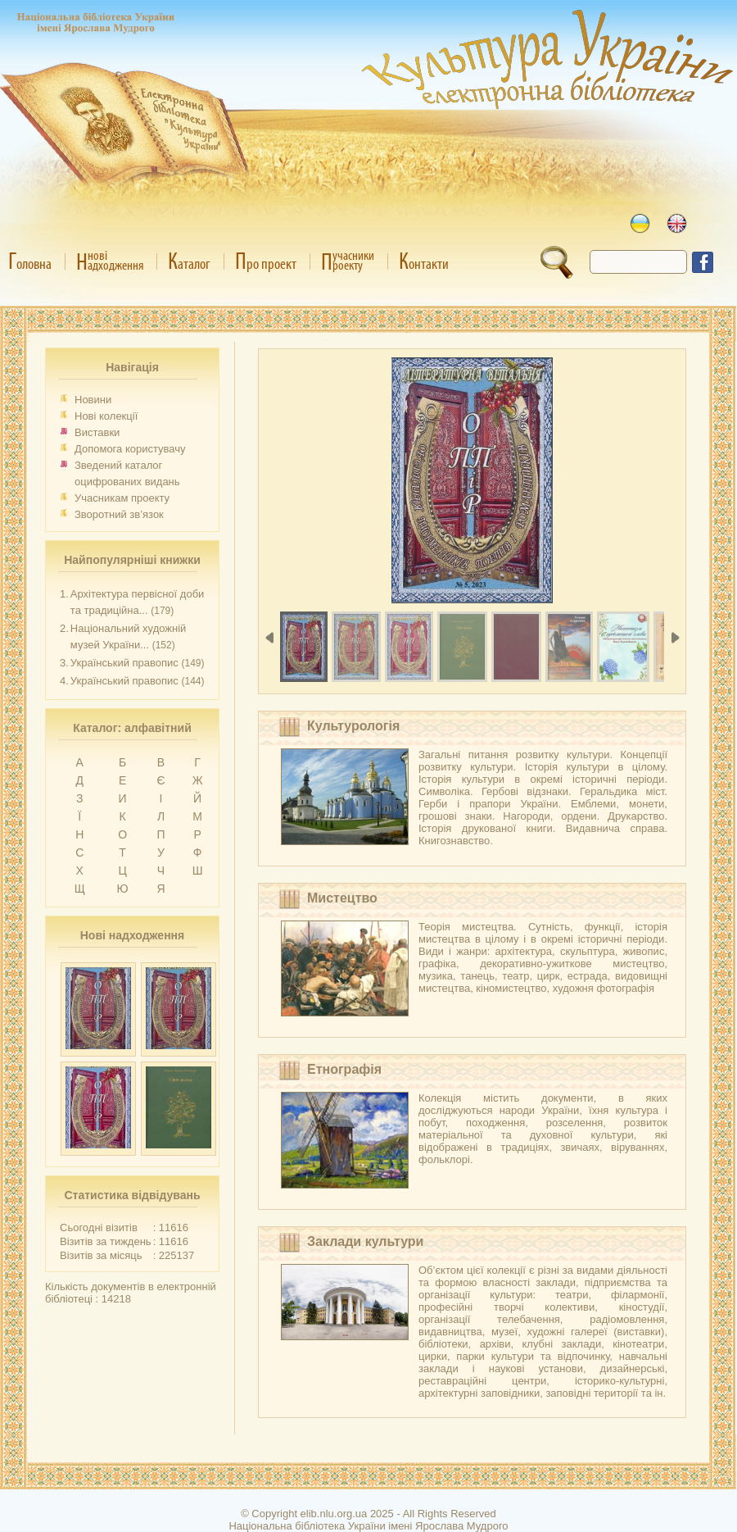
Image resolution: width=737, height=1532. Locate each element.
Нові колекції (106, 416)
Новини (93, 399)
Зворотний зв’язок (119, 514)
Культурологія (353, 726)
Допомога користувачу (130, 449)
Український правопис (124, 663)
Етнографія (344, 1069)
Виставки (97, 432)
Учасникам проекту (122, 498)
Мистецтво (342, 898)
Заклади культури (365, 1241)
